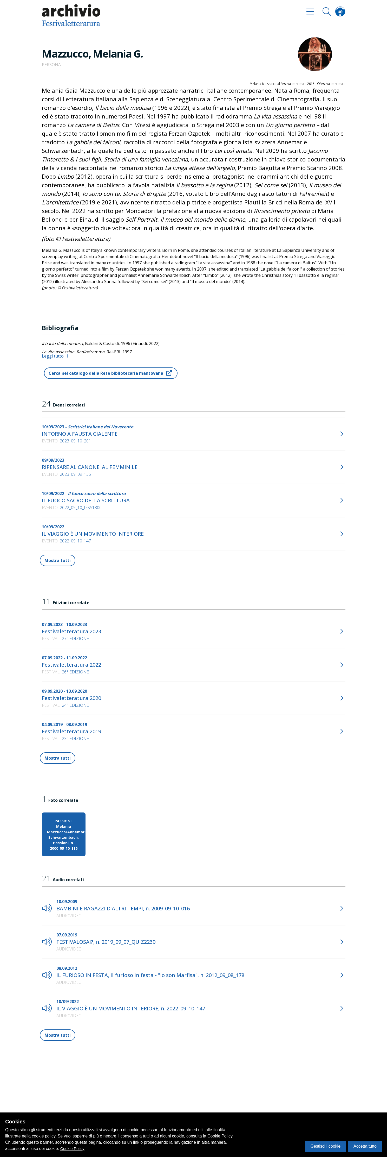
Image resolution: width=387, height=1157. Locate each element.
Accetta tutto (365, 1146)
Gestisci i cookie (325, 1146)
